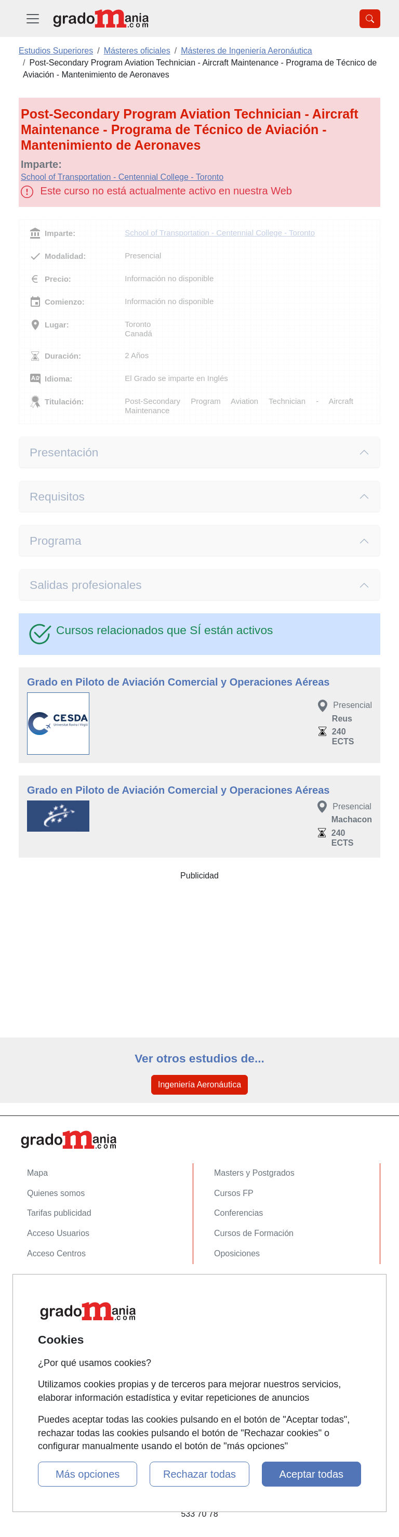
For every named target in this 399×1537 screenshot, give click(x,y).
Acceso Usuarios (58, 1233)
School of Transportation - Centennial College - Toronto (122, 177)
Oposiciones (237, 1253)
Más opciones (87, 1474)
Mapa (37, 1172)
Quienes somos (56, 1193)
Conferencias (238, 1212)
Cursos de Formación (254, 1233)
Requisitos (57, 496)
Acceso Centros (56, 1253)
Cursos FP (234, 1193)
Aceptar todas (311, 1474)
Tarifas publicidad (59, 1212)
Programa (56, 540)
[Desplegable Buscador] (370, 18)
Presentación (64, 452)
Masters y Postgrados (254, 1172)
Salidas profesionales (86, 585)
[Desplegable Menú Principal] (33, 18)
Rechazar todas (199, 1474)
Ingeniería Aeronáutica (199, 1084)
